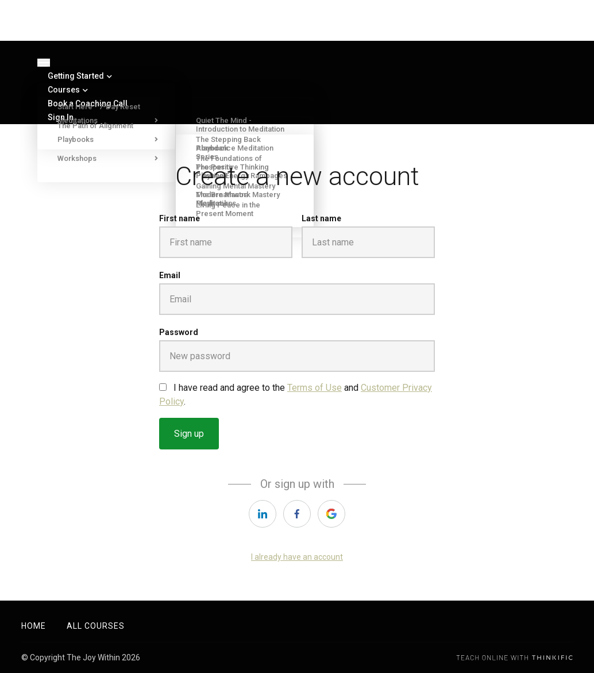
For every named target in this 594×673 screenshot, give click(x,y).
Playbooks (103, 139)
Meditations (103, 120)
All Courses (96, 625)
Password (178, 332)
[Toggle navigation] (43, 63)
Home (33, 625)
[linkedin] (262, 514)
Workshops (103, 158)
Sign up (189, 433)
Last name (321, 218)
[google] (331, 514)
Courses (68, 89)
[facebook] (297, 514)
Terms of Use (314, 387)
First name (179, 218)
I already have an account (297, 557)
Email (169, 275)
